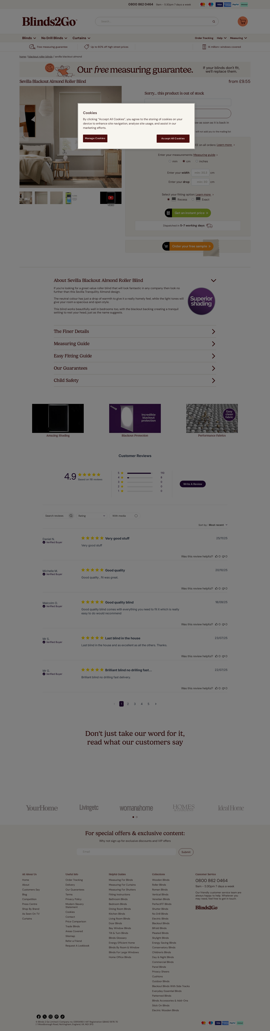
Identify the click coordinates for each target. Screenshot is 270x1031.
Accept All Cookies (173, 138)
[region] (136, 126)
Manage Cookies (95, 138)
